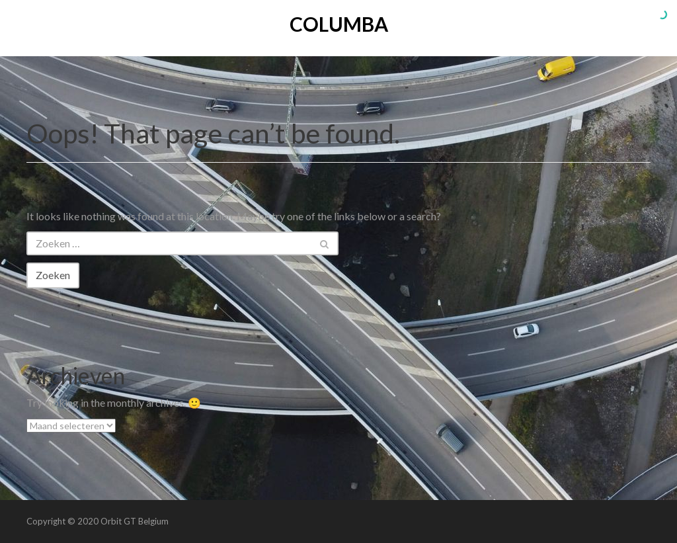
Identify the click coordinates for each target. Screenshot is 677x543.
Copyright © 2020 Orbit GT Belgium (97, 521)
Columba (339, 24)
